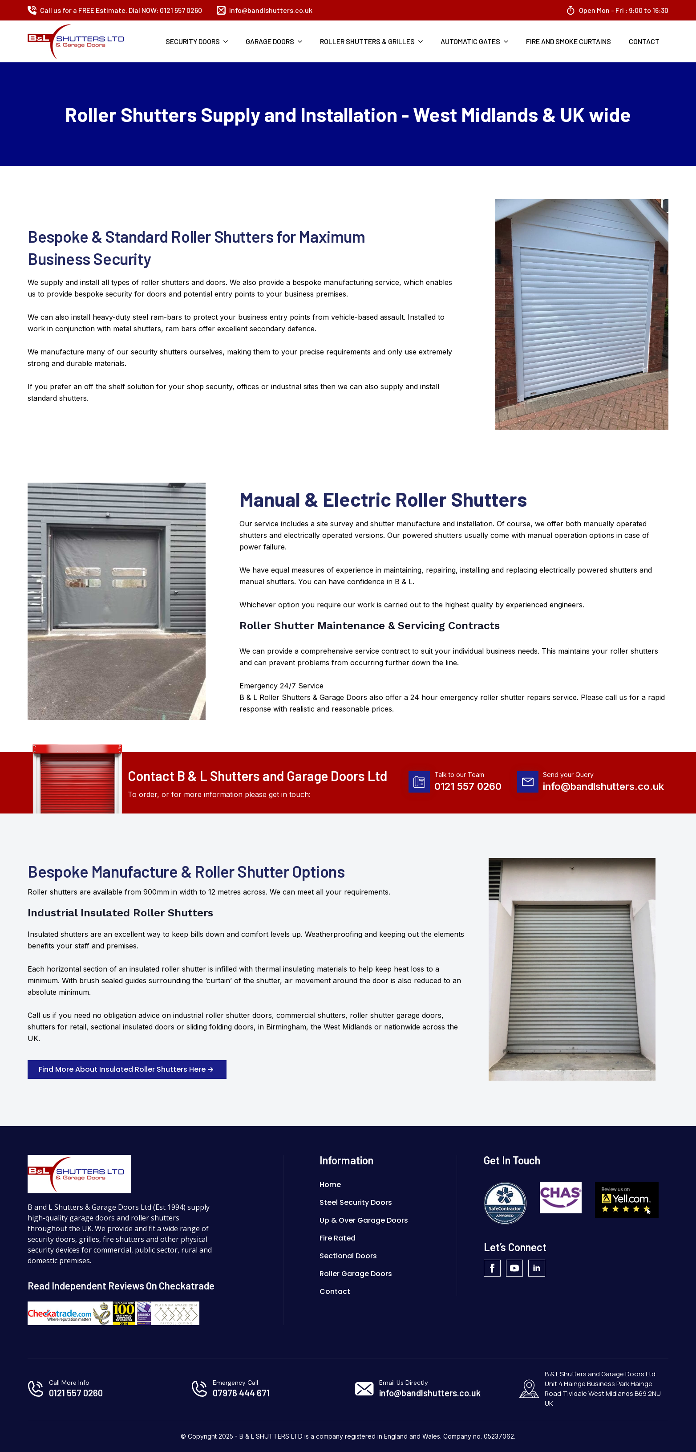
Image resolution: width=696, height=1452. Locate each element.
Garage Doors (270, 41)
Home (330, 1184)
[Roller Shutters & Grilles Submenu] (423, 41)
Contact (644, 41)
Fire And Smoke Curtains (568, 41)
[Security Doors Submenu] (228, 41)
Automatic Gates (470, 41)
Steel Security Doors (356, 1202)
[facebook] (492, 1268)
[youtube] (514, 1268)
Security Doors (193, 41)
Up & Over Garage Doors (364, 1220)
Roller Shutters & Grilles (367, 41)
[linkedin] (536, 1268)
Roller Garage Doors (356, 1274)
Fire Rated (338, 1238)
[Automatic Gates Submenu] (508, 41)
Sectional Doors (348, 1256)
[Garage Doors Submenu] (302, 41)
